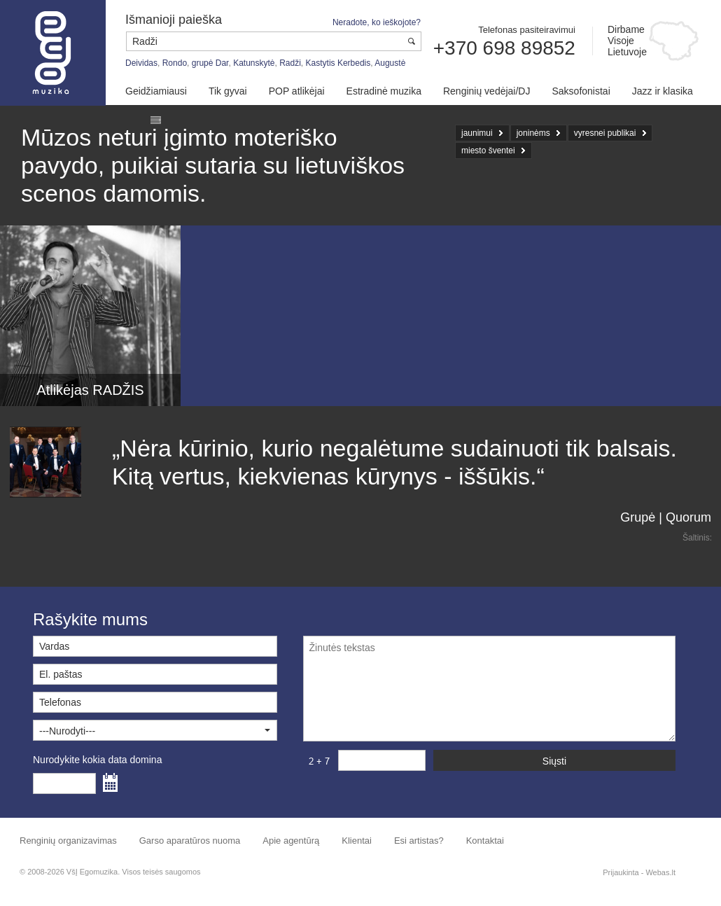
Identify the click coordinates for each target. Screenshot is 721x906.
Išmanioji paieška (173, 20)
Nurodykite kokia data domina (97, 759)
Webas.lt (660, 872)
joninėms (533, 133)
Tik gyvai (228, 91)
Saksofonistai (581, 91)
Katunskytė (253, 63)
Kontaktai (485, 840)
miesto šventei (488, 150)
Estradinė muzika (383, 91)
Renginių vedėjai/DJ (487, 91)
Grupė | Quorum (665, 517)
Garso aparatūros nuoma (190, 840)
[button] (155, 730)
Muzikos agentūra (53, 53)
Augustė (389, 63)
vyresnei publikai (605, 133)
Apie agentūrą (290, 840)
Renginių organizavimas (68, 840)
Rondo (174, 63)
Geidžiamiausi (156, 91)
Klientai (357, 840)
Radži (290, 63)
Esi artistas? (419, 840)
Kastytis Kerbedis (338, 63)
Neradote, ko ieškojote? (376, 22)
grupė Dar (210, 63)
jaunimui (477, 133)
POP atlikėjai (297, 91)
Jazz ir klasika (662, 91)
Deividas (141, 63)
